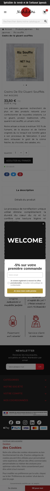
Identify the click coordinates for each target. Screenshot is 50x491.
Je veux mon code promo (25, 277)
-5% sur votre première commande (25, 253)
